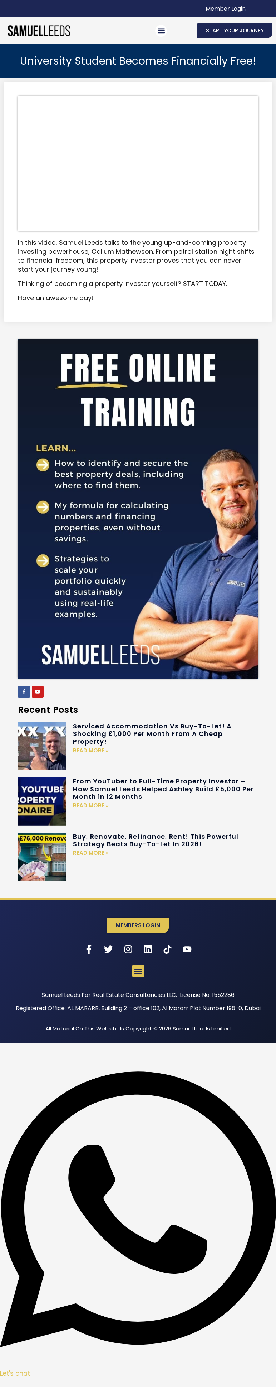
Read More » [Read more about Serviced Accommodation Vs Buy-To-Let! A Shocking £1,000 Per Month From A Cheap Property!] (91, 750)
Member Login (226, 9)
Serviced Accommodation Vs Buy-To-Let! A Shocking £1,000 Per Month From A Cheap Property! (152, 734)
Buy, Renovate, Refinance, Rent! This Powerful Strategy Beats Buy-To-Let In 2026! (155, 840)
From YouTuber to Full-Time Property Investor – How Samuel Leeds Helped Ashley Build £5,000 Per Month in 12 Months (163, 789)
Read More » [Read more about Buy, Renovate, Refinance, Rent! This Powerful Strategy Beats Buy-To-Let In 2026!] (91, 853)
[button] (161, 31)
